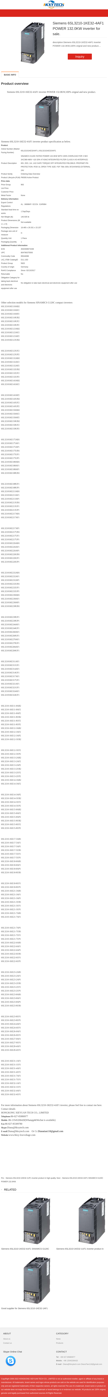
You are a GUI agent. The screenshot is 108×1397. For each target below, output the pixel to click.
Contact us (7, 1343)
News (58, 1339)
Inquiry (79, 56)
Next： (59, 1178)
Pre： (3, 1178)
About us (6, 1339)
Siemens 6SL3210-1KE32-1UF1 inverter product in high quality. (31, 1178)
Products (59, 1343)
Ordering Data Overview (30, 174)
